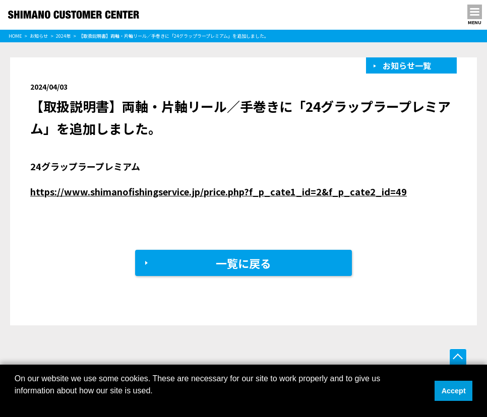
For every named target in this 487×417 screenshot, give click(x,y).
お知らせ (39, 36)
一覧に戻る (243, 263)
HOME (15, 36)
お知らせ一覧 (407, 65)
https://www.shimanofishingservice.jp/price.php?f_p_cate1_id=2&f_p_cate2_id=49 (218, 191)
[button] (16, 403)
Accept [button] (454, 391)
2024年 (63, 36)
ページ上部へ (458, 357)
